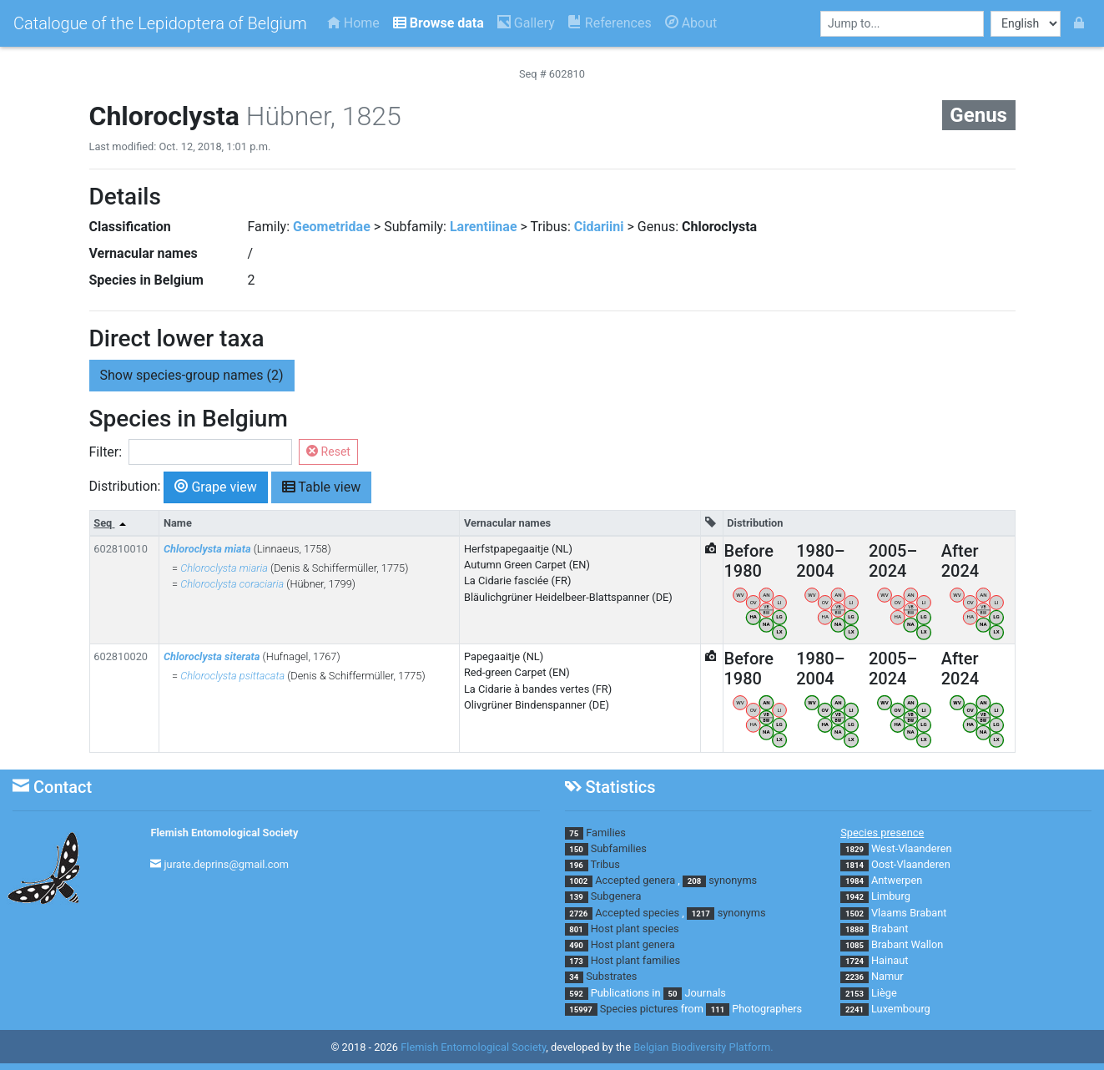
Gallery (526, 23)
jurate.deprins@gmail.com (227, 864)
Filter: (106, 452)
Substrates (611, 976)
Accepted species (637, 912)
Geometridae (332, 227)
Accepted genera (635, 880)
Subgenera (616, 896)
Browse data (438, 23)
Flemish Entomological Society (224, 832)
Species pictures (639, 1008)
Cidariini (599, 227)
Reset (328, 451)
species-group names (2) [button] (192, 375)
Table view (321, 486)
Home (353, 23)
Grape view (215, 486)
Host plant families (635, 960)
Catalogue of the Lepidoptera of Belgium (160, 23)
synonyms (732, 880)
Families (606, 832)
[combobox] (902, 24)
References (610, 23)
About (691, 23)
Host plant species (635, 928)
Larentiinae (483, 227)
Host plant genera (633, 944)
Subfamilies (619, 848)
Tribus (604, 864)
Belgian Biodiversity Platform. (703, 1047)
